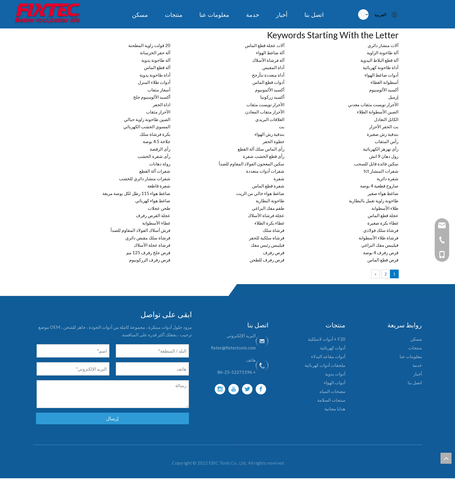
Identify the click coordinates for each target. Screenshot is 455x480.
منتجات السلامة (331, 400)
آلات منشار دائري (383, 45)
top (446, 458)
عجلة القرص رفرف (153, 215)
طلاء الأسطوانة (384, 208)
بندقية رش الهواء (269, 134)
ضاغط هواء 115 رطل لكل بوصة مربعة (136, 193)
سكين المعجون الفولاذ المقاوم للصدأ (251, 163)
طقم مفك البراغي (268, 208)
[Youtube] (233, 389)
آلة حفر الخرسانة (155, 52)
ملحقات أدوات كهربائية (325, 365)
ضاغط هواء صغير (383, 193)
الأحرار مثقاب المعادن (264, 111)
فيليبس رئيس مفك (267, 245)
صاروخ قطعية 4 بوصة (379, 185)
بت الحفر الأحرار (383, 126)
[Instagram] (220, 389)
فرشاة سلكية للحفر (266, 237)
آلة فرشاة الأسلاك (268, 60)
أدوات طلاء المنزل (154, 82)
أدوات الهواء (334, 382)
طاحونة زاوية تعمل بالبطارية (373, 200)
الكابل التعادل (386, 119)
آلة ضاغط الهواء (270, 52)
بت (281, 126)
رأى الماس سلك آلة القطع (261, 148)
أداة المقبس (273, 67)
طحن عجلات (159, 208)
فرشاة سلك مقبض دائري (147, 237)
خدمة (417, 365)
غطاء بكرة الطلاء (269, 222)
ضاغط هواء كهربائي (152, 200)
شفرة (279, 178)
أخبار (417, 373)
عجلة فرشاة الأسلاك (266, 215)
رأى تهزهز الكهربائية (380, 148)
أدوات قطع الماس (268, 82)
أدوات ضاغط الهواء (381, 74)
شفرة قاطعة (158, 185)
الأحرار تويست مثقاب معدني (373, 104)
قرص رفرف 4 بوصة (380, 252)
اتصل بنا (415, 382)
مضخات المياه (332, 391)
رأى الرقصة (160, 148)
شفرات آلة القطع (154, 171)
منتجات (415, 347)
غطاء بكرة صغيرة (382, 222)
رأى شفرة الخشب (154, 156)
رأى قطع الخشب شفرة (263, 156)
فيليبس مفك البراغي (379, 245)
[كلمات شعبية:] (363, 14)
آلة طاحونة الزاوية (382, 52)
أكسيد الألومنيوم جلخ (151, 97)
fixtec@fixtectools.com (233, 347)
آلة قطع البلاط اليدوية (379, 60)
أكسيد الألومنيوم (383, 89)
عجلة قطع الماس (383, 215)
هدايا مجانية (334, 408)
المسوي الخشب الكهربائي (146, 126)
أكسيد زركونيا (272, 97)
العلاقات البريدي (269, 119)
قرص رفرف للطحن (267, 259)
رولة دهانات (159, 163)
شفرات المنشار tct (381, 171)
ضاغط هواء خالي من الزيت (260, 193)
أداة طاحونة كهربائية (380, 67)
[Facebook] (261, 389)
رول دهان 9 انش (383, 156)
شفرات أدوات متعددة (265, 171)
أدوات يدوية (335, 373)
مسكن (416, 339)
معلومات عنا (411, 356)
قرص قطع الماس (382, 259)
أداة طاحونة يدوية (155, 74)
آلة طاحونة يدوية (155, 60)
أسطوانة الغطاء (384, 82)
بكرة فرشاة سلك (155, 134)
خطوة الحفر (273, 141)
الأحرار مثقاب (158, 111)
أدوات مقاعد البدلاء (328, 356)
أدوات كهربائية (332, 347)
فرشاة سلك (273, 230)
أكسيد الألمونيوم (269, 89)
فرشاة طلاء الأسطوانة (378, 237)
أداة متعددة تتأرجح (268, 74)
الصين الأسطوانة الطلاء (377, 111)
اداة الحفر (161, 104)
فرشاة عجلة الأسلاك (152, 245)
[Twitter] (247, 389)
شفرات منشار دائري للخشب (144, 178)
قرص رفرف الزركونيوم (149, 259)
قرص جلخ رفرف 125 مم (148, 252)
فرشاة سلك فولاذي (380, 230)
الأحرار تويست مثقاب (265, 104)
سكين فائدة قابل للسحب (376, 163)
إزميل (393, 97)
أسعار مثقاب (158, 89)
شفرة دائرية (387, 178)
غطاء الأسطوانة (156, 222)
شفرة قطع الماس (268, 185)
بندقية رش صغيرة (382, 134)
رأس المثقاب (386, 141)
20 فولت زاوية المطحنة (149, 45)
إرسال (112, 418)
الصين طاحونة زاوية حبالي (147, 119)
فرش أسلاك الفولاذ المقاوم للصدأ (140, 230)
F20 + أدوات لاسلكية (326, 339)
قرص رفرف (273, 252)
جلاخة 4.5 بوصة (156, 141)
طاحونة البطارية (270, 200)
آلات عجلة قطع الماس (264, 45)
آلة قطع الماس (157, 67)
